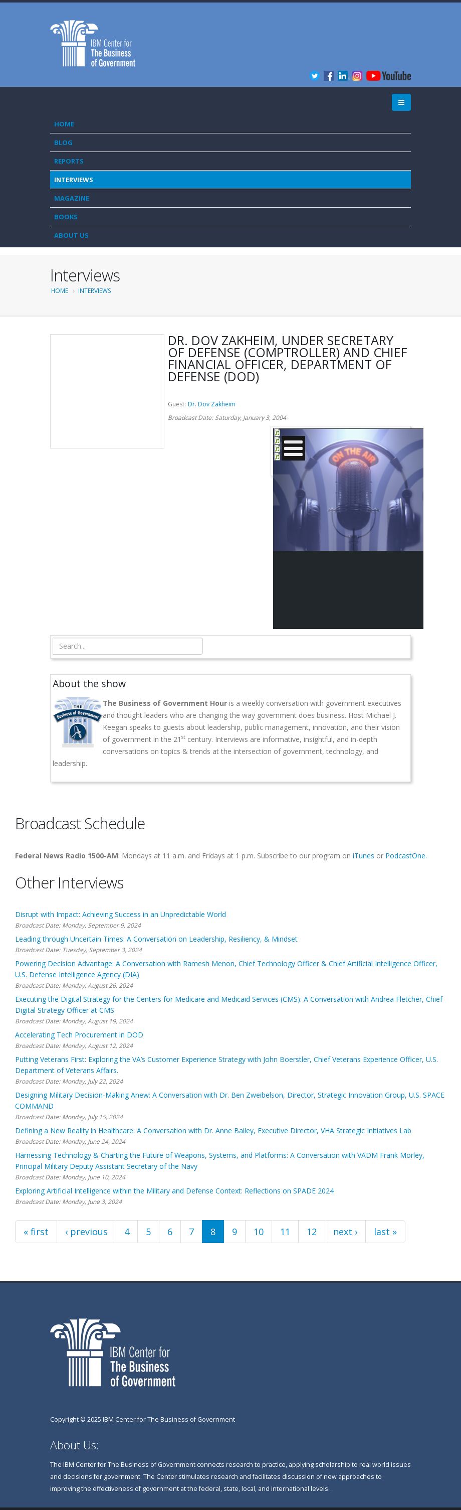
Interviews (73, 179)
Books (66, 216)
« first (36, 1232)
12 (312, 1232)
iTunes (363, 855)
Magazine (71, 198)
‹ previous (86, 1232)
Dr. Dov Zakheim (212, 404)
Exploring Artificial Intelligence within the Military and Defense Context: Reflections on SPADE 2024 (174, 1190)
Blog (63, 142)
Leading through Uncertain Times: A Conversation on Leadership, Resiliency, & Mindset (156, 939)
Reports (69, 161)
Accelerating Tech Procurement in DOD (79, 1034)
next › (345, 1232)
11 (285, 1232)
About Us (71, 235)
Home (64, 123)
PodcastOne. (406, 855)
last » (385, 1232)
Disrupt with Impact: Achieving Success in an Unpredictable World (120, 914)
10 (259, 1232)
